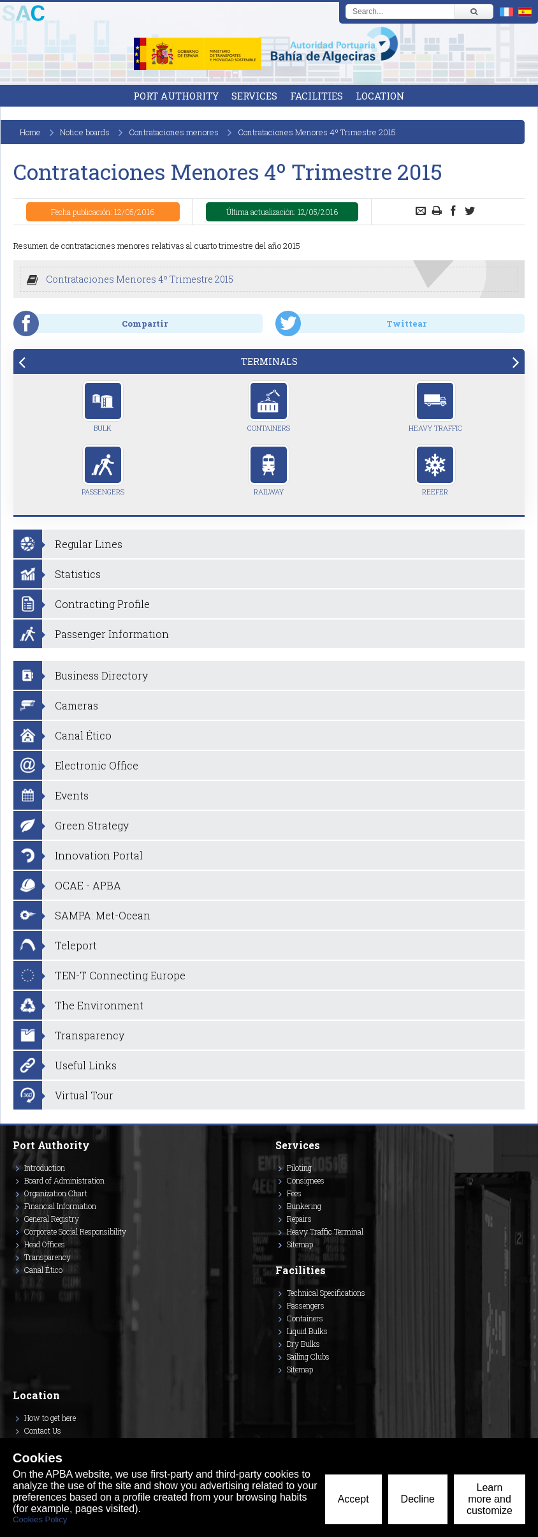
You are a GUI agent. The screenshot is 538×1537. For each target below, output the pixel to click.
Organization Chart (55, 1193)
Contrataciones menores (174, 132)
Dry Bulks (303, 1344)
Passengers (103, 470)
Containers (268, 406)
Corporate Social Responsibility (75, 1231)
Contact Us (42, 1430)
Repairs (299, 1219)
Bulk (103, 406)
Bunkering (304, 1206)
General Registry (51, 1219)
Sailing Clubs (308, 1356)
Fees (294, 1193)
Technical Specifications (326, 1293)
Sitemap (300, 1244)
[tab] (269, 361)
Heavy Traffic (435, 406)
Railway (268, 470)
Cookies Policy (40, 1519)
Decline (418, 1499)
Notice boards (85, 132)
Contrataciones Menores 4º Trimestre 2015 (139, 279)
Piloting (299, 1167)
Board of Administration (64, 1180)
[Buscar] (473, 11)
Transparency (47, 1257)
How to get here (50, 1418)
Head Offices (44, 1244)
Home (30, 132)
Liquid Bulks (307, 1331)
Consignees (305, 1180)
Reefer (435, 470)
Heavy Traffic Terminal (325, 1231)
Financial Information (60, 1206)
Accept (353, 1499)
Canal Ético (43, 1270)
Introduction (44, 1167)
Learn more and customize (490, 1499)
